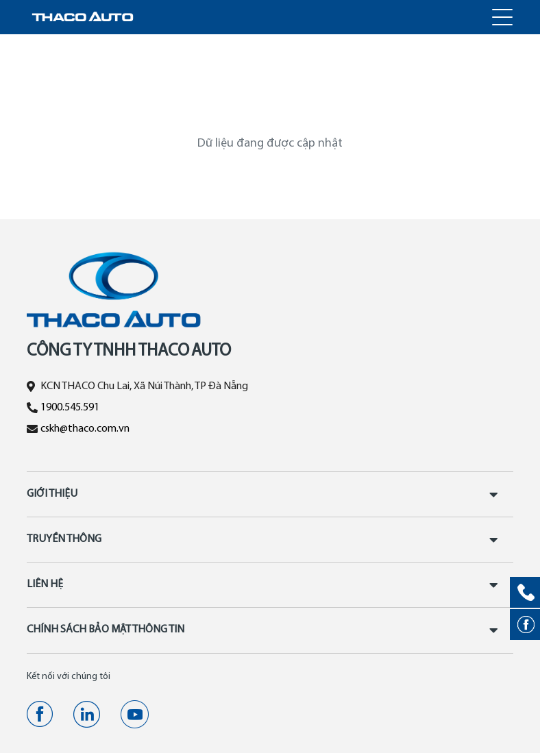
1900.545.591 (69, 407)
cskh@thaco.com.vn (85, 428)
